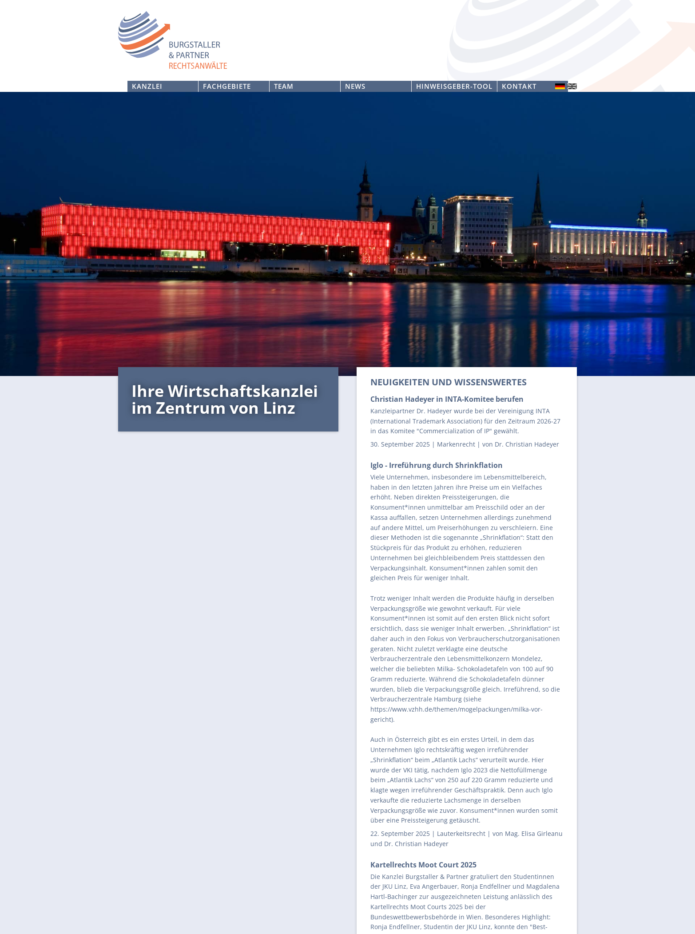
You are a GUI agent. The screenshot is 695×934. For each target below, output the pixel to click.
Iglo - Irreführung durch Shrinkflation (436, 465)
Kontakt (519, 86)
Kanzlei (147, 86)
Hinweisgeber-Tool (454, 86)
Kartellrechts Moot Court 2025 (423, 865)
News (355, 86)
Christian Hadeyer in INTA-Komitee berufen (447, 399)
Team (284, 86)
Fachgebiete (227, 86)
